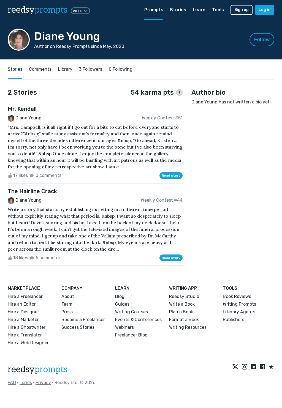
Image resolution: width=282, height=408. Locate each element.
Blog (119, 296)
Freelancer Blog (131, 335)
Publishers (233, 319)
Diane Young (28, 118)
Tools (218, 9)
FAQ (12, 382)
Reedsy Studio (184, 296)
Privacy (43, 382)
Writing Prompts (239, 304)
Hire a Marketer (23, 319)
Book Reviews (237, 296)
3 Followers (90, 69)
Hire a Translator (25, 335)
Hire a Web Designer (28, 342)
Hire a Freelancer (25, 296)
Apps (80, 11)
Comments (40, 69)
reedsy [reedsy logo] (37, 10)
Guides (122, 304)
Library (65, 69)
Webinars (124, 327)
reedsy (37, 369)
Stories (178, 9)
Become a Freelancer (83, 319)
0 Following (120, 69)
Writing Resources (188, 327)
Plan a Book (181, 311)
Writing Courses (131, 311)
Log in (264, 9)
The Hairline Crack (32, 191)
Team (66, 304)
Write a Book (182, 304)
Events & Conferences (138, 319)
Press (67, 311)
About (67, 296)
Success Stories (77, 327)
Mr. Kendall (22, 109)
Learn (199, 9)
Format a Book (184, 319)
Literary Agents (239, 311)
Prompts (153, 9)
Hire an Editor (22, 304)
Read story (171, 175)
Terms (26, 382)
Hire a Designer (23, 311)
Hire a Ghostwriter (26, 327)
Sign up (241, 9)
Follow (262, 40)
